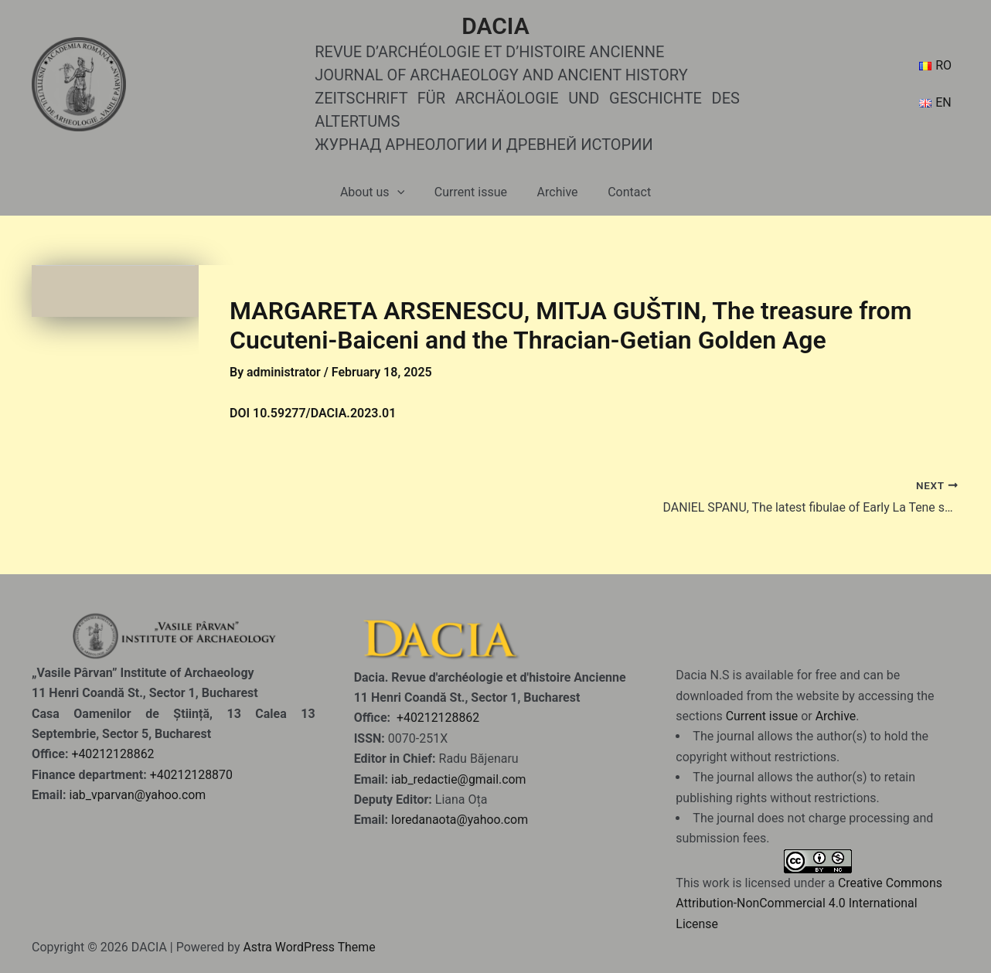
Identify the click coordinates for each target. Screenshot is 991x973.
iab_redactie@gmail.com (459, 778)
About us (380, 192)
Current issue (473, 192)
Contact (621, 192)
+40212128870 (191, 774)
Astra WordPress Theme (309, 947)
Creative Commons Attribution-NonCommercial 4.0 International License (809, 902)
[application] (405, 192)
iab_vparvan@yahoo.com (137, 795)
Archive (554, 192)
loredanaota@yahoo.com (460, 819)
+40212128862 (113, 754)
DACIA (495, 25)
